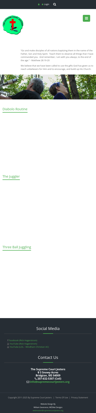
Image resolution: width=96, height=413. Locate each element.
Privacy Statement (79, 397)
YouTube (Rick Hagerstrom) (23, 343)
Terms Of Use (61, 397)
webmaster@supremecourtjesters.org (48, 410)
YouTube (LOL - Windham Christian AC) (29, 346)
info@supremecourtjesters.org (49, 382)
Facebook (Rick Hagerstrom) (22, 340)
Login (46, 4)
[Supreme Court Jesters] (13, 16)
